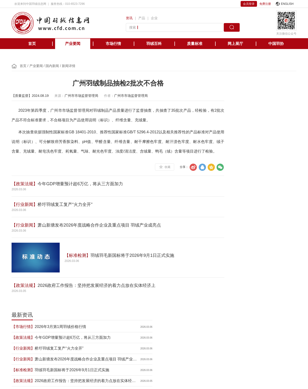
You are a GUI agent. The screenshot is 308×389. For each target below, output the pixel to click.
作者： (112, 96)
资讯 (130, 18)
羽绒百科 (154, 44)
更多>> (289, 213)
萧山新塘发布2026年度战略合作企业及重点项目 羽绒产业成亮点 (102, 234)
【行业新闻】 (27, 214)
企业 (155, 18)
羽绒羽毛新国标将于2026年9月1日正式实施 (135, 265)
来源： (62, 96)
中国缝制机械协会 (264, 334)
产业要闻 (72, 44)
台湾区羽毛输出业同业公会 (189, 334)
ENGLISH (285, 4)
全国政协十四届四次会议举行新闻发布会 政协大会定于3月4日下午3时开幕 (253, 176)
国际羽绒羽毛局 (55, 334)
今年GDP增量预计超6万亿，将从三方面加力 (83, 193)
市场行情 (113, 44)
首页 (32, 44)
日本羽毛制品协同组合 (150, 334)
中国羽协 (276, 44)
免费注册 (265, 4)
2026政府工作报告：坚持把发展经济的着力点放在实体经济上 (99, 295)
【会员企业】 (216, 186)
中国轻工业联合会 (26, 334)
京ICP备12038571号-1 (125, 373)
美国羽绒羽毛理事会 (115, 334)
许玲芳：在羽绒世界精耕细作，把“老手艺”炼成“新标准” (252, 186)
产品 (142, 18)
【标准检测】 (80, 265)
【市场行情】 (216, 100)
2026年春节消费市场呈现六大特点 (252, 197)
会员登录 (249, 4)
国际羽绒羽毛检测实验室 (229, 334)
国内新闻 (55, 66)
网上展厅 (235, 44)
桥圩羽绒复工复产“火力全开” (67, 214)
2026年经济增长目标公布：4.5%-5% (252, 165)
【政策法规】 (27, 193)
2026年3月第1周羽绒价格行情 (252, 100)
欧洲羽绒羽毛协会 (83, 334)
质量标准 (194, 44)
